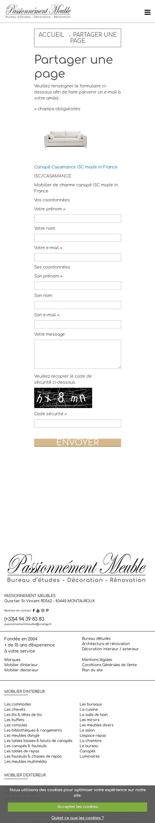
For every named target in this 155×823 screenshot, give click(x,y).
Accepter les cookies (77, 807)
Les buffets (14, 720)
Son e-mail (46, 315)
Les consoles (15, 725)
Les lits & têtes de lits (23, 715)
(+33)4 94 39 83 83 (24, 619)
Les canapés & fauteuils (25, 746)
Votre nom (44, 228)
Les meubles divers (96, 725)
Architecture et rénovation (106, 644)
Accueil (51, 35)
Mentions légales (97, 660)
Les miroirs (89, 720)
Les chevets (14, 710)
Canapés (87, 751)
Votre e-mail (48, 248)
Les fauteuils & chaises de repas (32, 756)
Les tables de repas (21, 751)
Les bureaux (91, 704)
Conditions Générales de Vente (109, 665)
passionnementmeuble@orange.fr (28, 624)
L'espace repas (93, 736)
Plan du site (92, 670)
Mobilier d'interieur (21, 665)
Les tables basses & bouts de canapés (38, 741)
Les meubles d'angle (21, 736)
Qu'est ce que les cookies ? (77, 818)
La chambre (90, 741)
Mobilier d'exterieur (21, 670)
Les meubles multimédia (25, 762)
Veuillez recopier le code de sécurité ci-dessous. (63, 379)
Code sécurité (50, 414)
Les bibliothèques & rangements (33, 730)
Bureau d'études (96, 639)
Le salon (87, 730)
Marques (12, 660)
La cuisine (89, 710)
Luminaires (89, 756)
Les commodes (17, 704)
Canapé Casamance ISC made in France (75, 167)
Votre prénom (49, 209)
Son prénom (48, 276)
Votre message (49, 334)
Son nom (43, 295)
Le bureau (89, 746)
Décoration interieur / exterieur (110, 649)
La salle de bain (94, 715)
